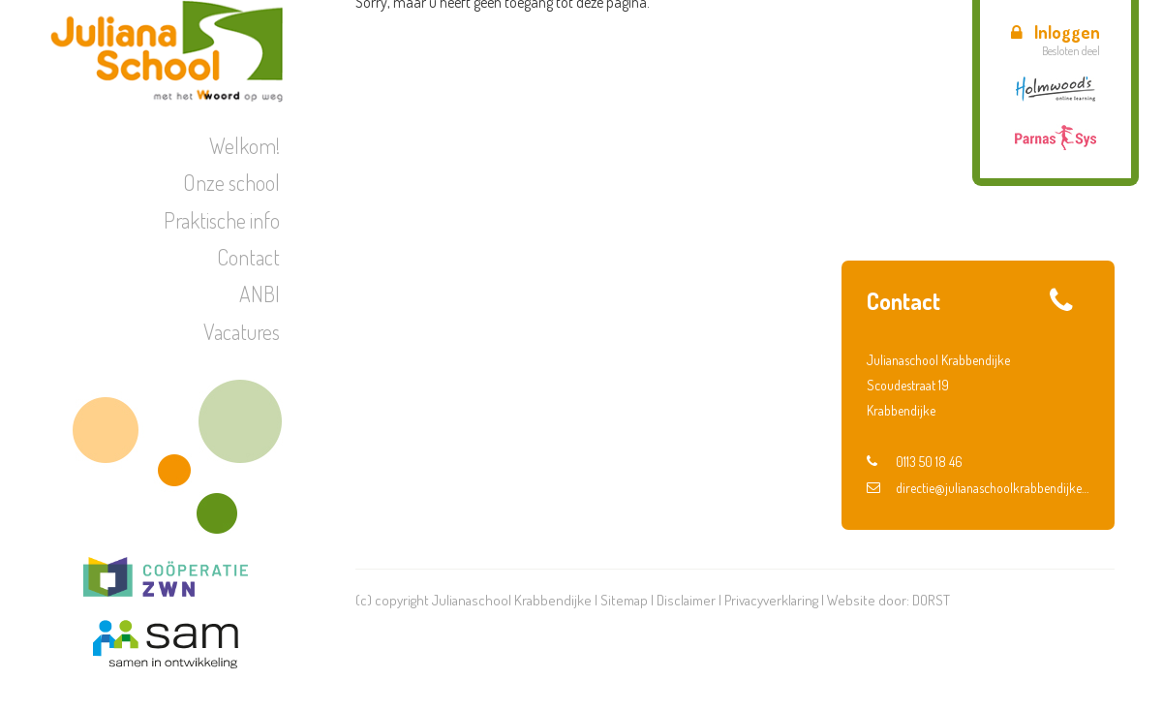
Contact (248, 256)
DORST (931, 600)
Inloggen (1055, 32)
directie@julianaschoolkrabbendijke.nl (978, 487)
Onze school (231, 182)
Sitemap (624, 600)
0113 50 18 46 (915, 461)
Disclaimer (686, 600)
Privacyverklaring (771, 600)
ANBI (259, 293)
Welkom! (244, 145)
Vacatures (241, 331)
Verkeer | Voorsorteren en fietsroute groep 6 (989, 196)
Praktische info (222, 220)
